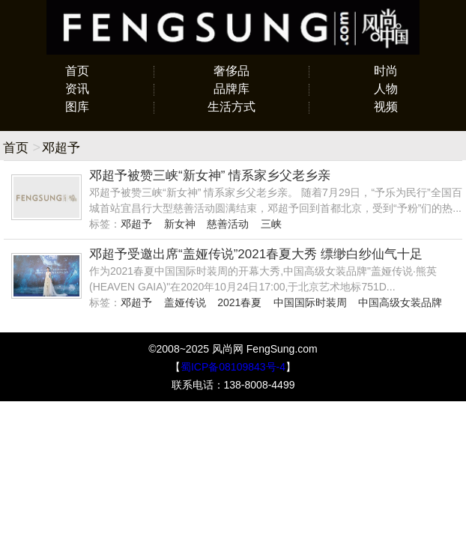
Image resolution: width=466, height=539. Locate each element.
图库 (77, 106)
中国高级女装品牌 (400, 302)
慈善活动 (228, 224)
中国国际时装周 (310, 302)
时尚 (386, 70)
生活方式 (231, 106)
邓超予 (136, 224)
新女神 (180, 224)
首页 (77, 70)
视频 (386, 106)
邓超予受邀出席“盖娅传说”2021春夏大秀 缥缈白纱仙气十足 (256, 254)
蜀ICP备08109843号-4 (233, 367)
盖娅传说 (185, 302)
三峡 (271, 224)
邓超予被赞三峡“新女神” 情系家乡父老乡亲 (209, 175)
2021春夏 (239, 302)
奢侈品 (231, 70)
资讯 (77, 88)
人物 (386, 88)
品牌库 (231, 88)
